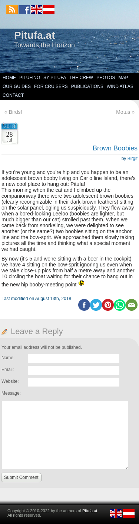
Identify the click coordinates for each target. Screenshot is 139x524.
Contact (13, 95)
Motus (123, 112)
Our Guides (17, 86)
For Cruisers (51, 86)
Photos (105, 77)
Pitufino (29, 77)
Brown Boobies (115, 148)
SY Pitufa (54, 77)
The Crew (81, 77)
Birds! (15, 112)
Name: (7, 357)
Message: (11, 393)
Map (123, 77)
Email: (7, 369)
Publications (87, 86)
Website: (10, 381)
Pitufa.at (34, 35)
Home (9, 77)
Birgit (133, 158)
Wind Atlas (120, 86)
